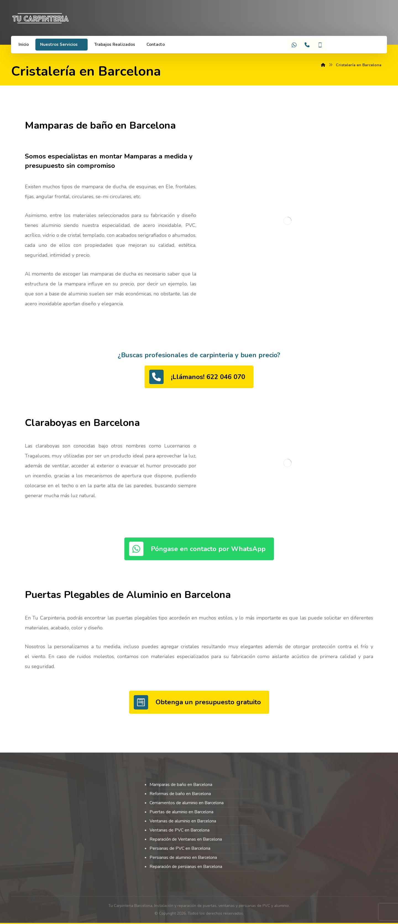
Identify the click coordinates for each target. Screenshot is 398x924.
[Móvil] (320, 45)
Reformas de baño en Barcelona (180, 794)
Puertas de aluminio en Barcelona (181, 812)
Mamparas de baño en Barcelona (181, 785)
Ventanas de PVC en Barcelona (180, 830)
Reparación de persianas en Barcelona (186, 867)
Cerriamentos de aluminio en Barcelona (187, 803)
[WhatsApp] (294, 45)
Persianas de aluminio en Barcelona (183, 857)
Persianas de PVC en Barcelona (180, 848)
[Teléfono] (307, 45)
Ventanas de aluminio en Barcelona (183, 821)
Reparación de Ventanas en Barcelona (186, 839)
